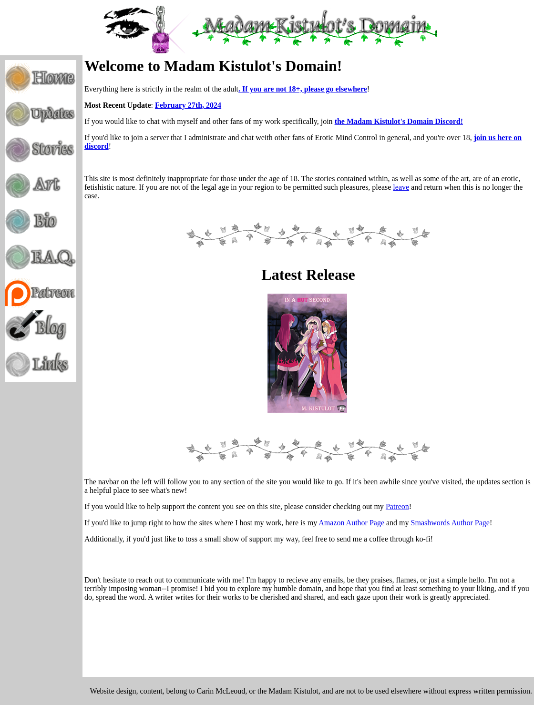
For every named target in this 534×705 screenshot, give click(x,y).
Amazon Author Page (351, 523)
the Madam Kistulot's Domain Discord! (399, 121)
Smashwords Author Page (450, 523)
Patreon (397, 506)
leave (401, 187)
